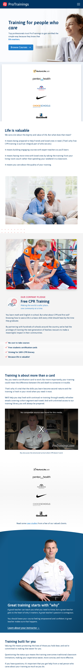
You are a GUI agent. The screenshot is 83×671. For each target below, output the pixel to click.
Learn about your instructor (22, 627)
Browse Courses (20, 47)
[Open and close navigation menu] (78, 4)
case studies (32, 523)
